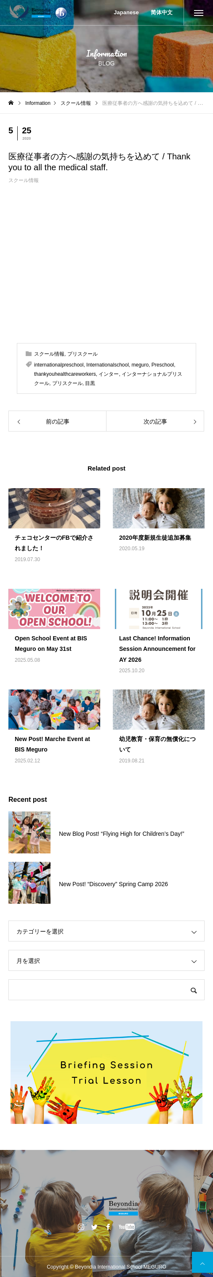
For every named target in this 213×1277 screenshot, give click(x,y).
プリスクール (82, 354)
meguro (140, 365)
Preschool (163, 365)
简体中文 (162, 12)
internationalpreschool (58, 365)
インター (109, 374)
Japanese (126, 12)
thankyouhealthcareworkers (65, 374)
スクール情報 (23, 180)
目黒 (90, 383)
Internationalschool (107, 365)
